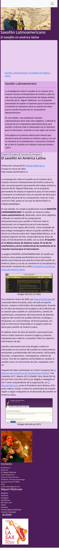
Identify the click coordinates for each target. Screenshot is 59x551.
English (15, 154)
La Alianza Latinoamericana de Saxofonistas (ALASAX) (28, 372)
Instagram (5, 498)
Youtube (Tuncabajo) (8, 512)
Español (6, 154)
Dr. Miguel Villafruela (8, 472)
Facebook (4, 495)
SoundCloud (5, 500)
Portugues (36, 154)
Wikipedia (4, 493)
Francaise (25, 154)
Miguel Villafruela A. (35, 165)
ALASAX (6, 514)
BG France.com (6, 502)
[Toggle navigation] (52, 3)
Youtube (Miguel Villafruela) (11, 510)
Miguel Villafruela (42, 299)
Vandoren (4, 507)
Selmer (3, 505)
